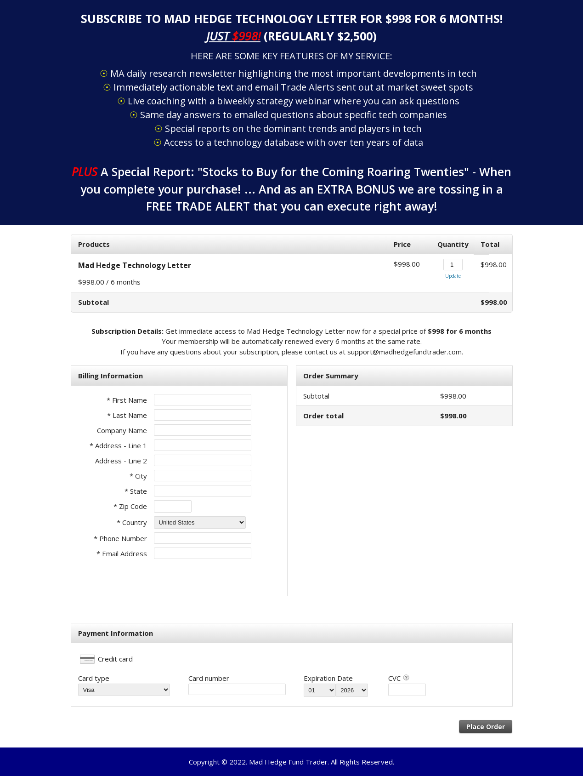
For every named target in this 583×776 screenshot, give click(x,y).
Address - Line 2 (121, 460)
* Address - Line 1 (118, 445)
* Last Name (127, 415)
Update (453, 276)
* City (138, 475)
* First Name (127, 400)
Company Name (122, 430)
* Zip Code (130, 506)
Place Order (485, 726)
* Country (132, 522)
